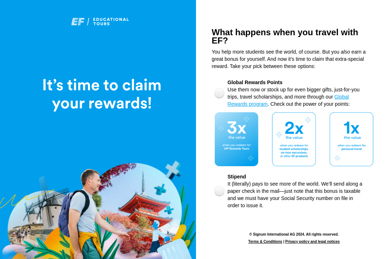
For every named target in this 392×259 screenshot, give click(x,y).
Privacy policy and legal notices (312, 242)
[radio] (302, 93)
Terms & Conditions (265, 242)
